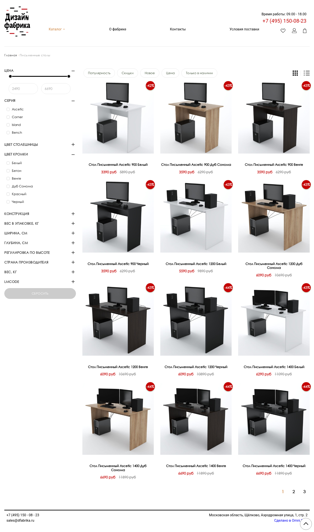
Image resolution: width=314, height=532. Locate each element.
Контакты (178, 29)
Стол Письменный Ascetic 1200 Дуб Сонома (273, 266)
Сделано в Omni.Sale (291, 520)
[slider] (10, 76)
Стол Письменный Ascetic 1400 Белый (274, 367)
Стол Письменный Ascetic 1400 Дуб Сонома (117, 468)
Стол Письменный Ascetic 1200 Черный (196, 367)
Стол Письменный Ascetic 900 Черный (118, 264)
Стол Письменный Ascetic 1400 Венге (196, 466)
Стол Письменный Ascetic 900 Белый (118, 164)
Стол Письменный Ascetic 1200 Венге (118, 367)
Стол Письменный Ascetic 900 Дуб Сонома (196, 164)
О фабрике (117, 29)
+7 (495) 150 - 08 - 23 (22, 515)
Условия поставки (244, 29)
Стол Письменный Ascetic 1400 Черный (274, 466)
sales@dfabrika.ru (20, 520)
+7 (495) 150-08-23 (284, 21)
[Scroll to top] (306, 524)
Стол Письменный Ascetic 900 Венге (274, 164)
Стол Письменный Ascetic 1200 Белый (196, 264)
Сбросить (40, 293)
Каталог (57, 29)
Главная (10, 55)
